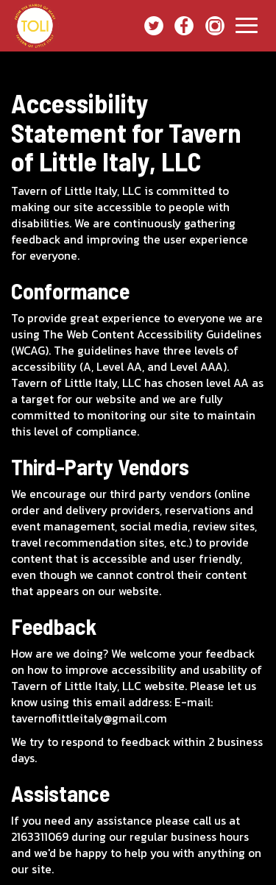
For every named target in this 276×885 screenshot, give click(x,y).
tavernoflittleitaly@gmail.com (89, 718)
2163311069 (39, 836)
